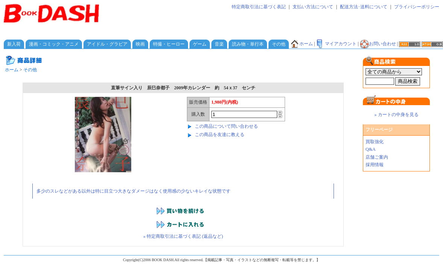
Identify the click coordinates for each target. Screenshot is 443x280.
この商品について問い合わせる (226, 126)
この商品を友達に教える (219, 134)
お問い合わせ (378, 43)
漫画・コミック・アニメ (54, 44)
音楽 (219, 44)
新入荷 (14, 44)
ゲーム (199, 44)
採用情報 (375, 164)
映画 (140, 44)
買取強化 (375, 141)
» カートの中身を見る (397, 114)
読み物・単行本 (248, 44)
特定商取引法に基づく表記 (259, 6)
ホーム (301, 43)
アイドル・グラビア (107, 44)
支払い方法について (313, 6)
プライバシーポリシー (416, 6)
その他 (278, 44)
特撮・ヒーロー (169, 44)
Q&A (371, 149)
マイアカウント (336, 43)
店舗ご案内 (377, 157)
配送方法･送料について (363, 6)
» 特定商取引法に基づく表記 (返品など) (183, 236)
